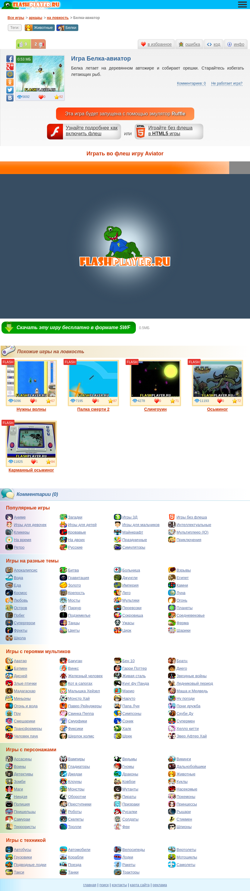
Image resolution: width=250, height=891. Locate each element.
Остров (16, 608)
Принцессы (182, 804)
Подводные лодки (25, 864)
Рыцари (179, 811)
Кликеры (17, 532)
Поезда (70, 864)
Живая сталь (130, 676)
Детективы (19, 774)
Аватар (16, 661)
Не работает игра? (226, 83)
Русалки (125, 811)
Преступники (75, 804)
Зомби (15, 781)
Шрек (123, 736)
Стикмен (180, 819)
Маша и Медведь (188, 691)
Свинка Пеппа (77, 713)
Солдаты (126, 819)
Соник (123, 721)
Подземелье (75, 615)
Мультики (126, 600)
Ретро (14, 547)
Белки (66, 27)
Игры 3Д (125, 517)
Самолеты (181, 864)
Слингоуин (155, 386)
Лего (122, 593)
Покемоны (181, 796)
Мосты (70, 600)
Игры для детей (78, 525)
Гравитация (74, 578)
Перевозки (128, 608)
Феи (122, 827)
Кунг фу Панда (131, 683)
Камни (178, 585)
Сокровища (128, 615)
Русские (71, 547)
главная (89, 885)
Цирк (122, 630)
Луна (177, 593)
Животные (39, 27)
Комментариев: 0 (191, 83)
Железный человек (81, 676)
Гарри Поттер (130, 668)
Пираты (125, 796)
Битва (69, 570)
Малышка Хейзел (80, 691)
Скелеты (72, 819)
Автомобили (75, 849)
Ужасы (124, 623)
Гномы (124, 766)
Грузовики (18, 857)
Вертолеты (182, 849)
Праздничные (130, 540)
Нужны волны (31, 386)
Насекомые (182, 789)
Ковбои (125, 781)
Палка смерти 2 (93, 386)
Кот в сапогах (76, 683)
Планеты (180, 608)
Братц (177, 661)
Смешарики (20, 721)
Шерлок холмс (77, 736)
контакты (119, 885)
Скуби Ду (180, 713)
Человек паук (21, 736)
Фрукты (16, 630)
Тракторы (126, 872)
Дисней (16, 676)
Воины (15, 766)
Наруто (124, 698)
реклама (160, 885)
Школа (15, 638)
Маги (14, 789)
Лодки (123, 857)
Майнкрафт (128, 532)
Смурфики (73, 721)
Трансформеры (23, 728)
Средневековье (186, 615)
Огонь (177, 600)
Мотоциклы (182, 857)
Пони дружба (184, 706)
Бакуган (71, 661)
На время (18, 540)
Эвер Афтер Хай (187, 736)
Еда (13, 585)
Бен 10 (124, 661)
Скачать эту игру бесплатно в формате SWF (73, 327)
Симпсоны (127, 713)
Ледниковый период (190, 683)
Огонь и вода (21, 706)
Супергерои (20, 623)
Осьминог (217, 386)
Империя (126, 585)
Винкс (69, 668)
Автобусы (18, 849)
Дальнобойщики (187, 766)
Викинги (179, 759)
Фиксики (71, 728)
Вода (14, 578)
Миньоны (18, 698)
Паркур (70, 608)
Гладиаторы (75, 766)
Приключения (184, 540)
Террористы (20, 827)
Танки (69, 872)
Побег (15, 615)
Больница (127, 570)
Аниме (15, 517)
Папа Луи (126, 706)
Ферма (178, 623)
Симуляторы (129, 547)
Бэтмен (16, 668)
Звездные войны (187, 676)
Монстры (72, 789)
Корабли (71, 857)
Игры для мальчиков (137, 525)
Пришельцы (20, 811)
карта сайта (139, 885)
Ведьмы (125, 759)
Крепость (72, 593)
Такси (14, 872)
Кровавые (73, 532)
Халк (122, 728)
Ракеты (124, 864)
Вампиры (72, 759)
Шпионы (180, 827)
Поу (13, 713)
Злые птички (21, 683)
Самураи (17, 819)
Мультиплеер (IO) (188, 532)
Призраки (126, 804)
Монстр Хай (75, 698)
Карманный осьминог (31, 446)
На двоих (72, 540)
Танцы (70, 623)
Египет (178, 578)
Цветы (70, 630)
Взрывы (179, 570)
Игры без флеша (187, 517)
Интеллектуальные (189, 525)
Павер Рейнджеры (81, 706)
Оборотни (73, 796)
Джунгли (126, 578)
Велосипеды (129, 849)
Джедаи (71, 774)
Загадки (71, 517)
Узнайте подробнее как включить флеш (92, 130)
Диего (177, 668)
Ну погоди (181, 698)
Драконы (126, 774)
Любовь (16, 600)
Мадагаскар (20, 691)
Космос (16, 593)
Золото (70, 585)
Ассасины (18, 759)
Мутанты (126, 789)
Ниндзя (16, 796)
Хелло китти (183, 728)
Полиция (17, 804)
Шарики (179, 630)
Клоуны (71, 781)
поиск (104, 885)
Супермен (181, 721)
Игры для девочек (25, 525)
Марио (124, 691)
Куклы (178, 781)
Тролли (70, 827)
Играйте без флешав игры (170, 130)
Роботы (71, 811)
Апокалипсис (21, 570)
